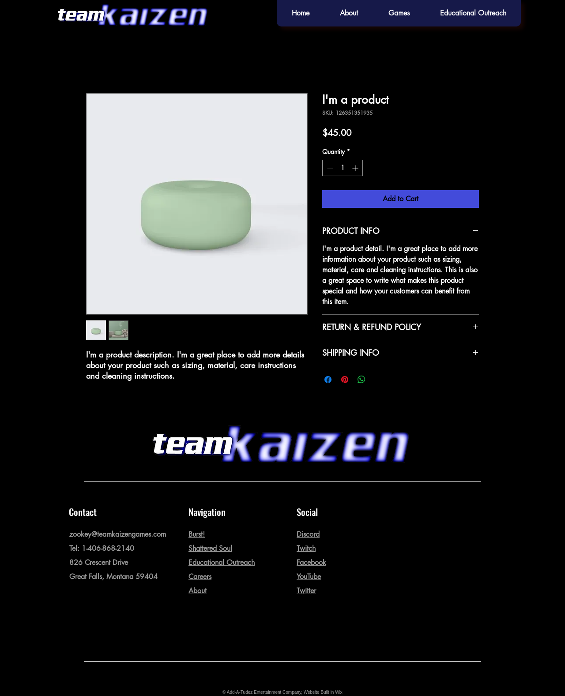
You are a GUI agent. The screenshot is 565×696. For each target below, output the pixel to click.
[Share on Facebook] (328, 379)
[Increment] (356, 168)
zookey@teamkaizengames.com (117, 534)
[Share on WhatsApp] (361, 379)
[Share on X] (378, 379)
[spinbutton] (342, 168)
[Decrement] (329, 168)
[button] (399, 13)
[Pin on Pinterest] (344, 379)
